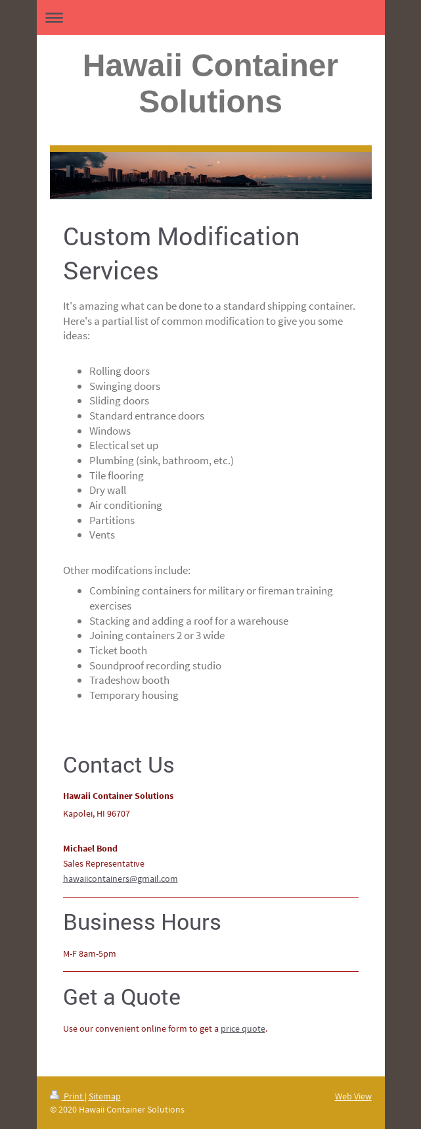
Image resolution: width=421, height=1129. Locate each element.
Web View (353, 1096)
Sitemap (105, 1096)
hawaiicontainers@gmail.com (120, 878)
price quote (243, 1028)
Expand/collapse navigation (211, 17)
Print (67, 1096)
